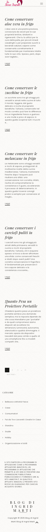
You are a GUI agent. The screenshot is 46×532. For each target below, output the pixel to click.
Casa (7, 408)
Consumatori (11, 413)
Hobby (8, 437)
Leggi (7, 63)
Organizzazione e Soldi (16, 443)
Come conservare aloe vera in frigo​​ (19, 21)
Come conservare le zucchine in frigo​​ (21, 90)
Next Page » (11, 374)
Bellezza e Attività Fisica (16, 402)
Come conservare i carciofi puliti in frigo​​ (20, 232)
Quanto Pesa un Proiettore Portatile (21, 303)
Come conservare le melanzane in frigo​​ (21, 156)
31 (25, 370)
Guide (8, 431)
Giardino (9, 425)
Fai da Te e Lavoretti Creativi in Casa (23, 419)
